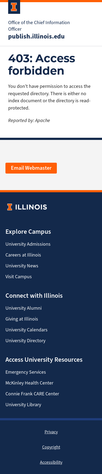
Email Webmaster (31, 168)
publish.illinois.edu (36, 36)
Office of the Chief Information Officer (39, 25)
